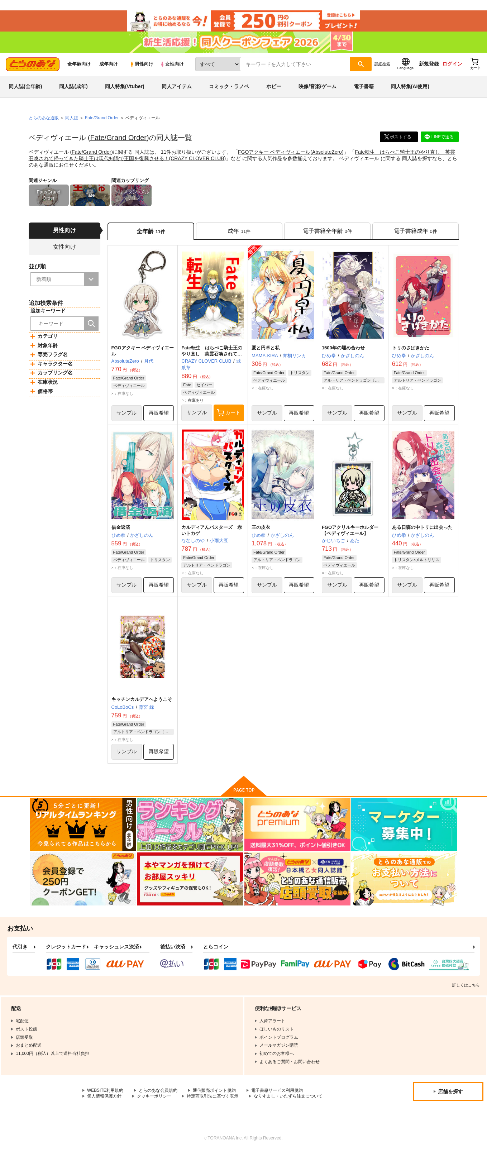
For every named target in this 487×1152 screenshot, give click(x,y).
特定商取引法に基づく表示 (212, 1097)
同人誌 (71, 118)
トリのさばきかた (410, 349)
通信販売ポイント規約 (214, 1091)
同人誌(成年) (73, 87)
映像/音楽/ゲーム (317, 87)
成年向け (108, 65)
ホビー (273, 87)
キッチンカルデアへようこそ (141, 700)
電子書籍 (364, 87)
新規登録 (429, 65)
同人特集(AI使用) (410, 87)
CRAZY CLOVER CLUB (197, 159)
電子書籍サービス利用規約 (277, 1091)
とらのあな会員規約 (158, 1091)
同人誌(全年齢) (25, 87)
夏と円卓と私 (266, 349)
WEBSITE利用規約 (105, 1091)
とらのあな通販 (44, 118)
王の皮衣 (261, 528)
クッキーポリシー (154, 1097)
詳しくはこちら (466, 986)
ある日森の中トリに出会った (422, 528)
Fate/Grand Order (118, 139)
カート (228, 413)
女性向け (172, 65)
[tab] (239, 231)
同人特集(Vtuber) (124, 87)
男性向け (141, 65)
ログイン (452, 65)
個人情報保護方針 (104, 1097)
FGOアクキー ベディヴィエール (274, 153)
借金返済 (120, 528)
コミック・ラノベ (229, 87)
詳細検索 (382, 65)
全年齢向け (79, 65)
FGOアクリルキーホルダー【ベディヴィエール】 (350, 531)
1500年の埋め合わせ (343, 349)
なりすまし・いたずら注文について (288, 1097)
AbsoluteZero (327, 153)
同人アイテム (177, 87)
